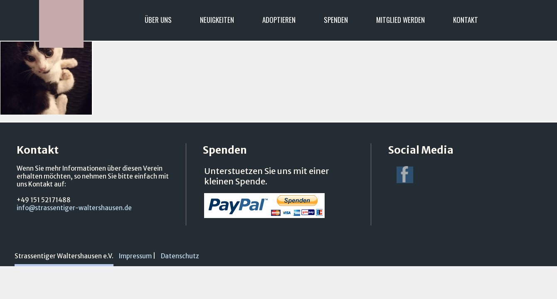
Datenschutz (180, 256)
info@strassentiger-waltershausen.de (74, 208)
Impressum (135, 256)
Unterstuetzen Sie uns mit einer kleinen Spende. (266, 176)
